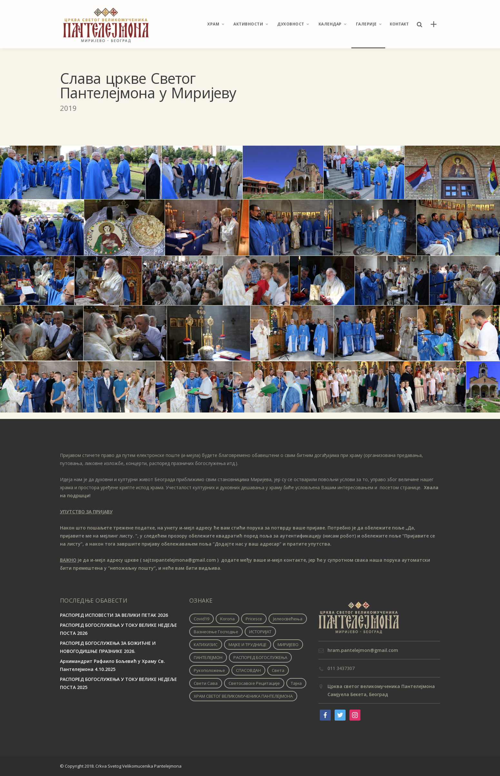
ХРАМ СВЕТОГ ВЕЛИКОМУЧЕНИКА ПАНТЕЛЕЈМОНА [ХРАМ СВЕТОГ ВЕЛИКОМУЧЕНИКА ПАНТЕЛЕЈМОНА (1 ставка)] (243, 696)
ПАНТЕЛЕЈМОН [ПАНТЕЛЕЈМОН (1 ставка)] (208, 657)
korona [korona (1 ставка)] (227, 619)
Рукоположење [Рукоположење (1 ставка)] (209, 670)
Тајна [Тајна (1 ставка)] (296, 683)
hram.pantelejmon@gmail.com (363, 650)
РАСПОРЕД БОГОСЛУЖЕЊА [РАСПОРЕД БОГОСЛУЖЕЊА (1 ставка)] (260, 657)
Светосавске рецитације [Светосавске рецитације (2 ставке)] (254, 683)
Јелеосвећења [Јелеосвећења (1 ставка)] (287, 619)
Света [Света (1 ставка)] (278, 670)
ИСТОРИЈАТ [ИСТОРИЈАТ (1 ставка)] (260, 632)
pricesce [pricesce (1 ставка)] (254, 619)
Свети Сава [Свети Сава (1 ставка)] (206, 683)
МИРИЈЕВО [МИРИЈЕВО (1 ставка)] (288, 644)
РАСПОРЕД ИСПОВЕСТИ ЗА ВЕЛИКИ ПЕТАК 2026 (114, 615)
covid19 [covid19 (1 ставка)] (201, 619)
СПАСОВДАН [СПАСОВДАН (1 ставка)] (248, 670)
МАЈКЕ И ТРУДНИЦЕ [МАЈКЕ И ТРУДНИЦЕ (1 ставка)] (248, 644)
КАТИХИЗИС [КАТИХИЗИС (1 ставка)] (206, 644)
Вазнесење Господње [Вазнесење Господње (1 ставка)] (216, 632)
